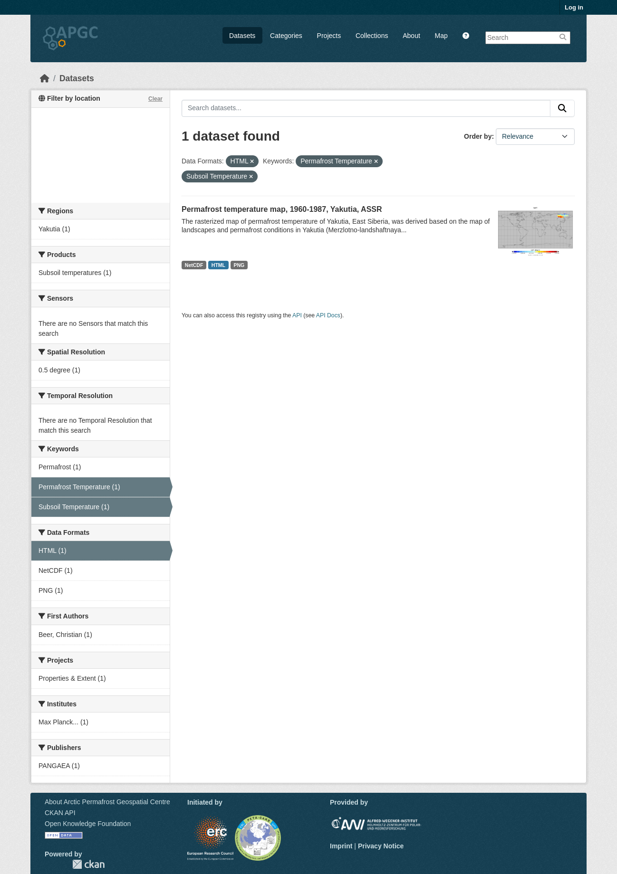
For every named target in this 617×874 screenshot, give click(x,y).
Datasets (242, 35)
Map (441, 35)
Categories (286, 35)
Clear (155, 98)
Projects (329, 35)
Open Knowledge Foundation (88, 823)
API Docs (328, 315)
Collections (372, 35)
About (411, 35)
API (297, 315)
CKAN (88, 864)
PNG (239, 265)
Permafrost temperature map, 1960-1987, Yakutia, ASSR (282, 209)
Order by (478, 136)
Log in (574, 7)
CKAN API (60, 813)
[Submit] (562, 108)
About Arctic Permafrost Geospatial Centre (107, 802)
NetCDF (194, 265)
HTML (218, 265)
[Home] (44, 78)
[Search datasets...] (366, 108)
